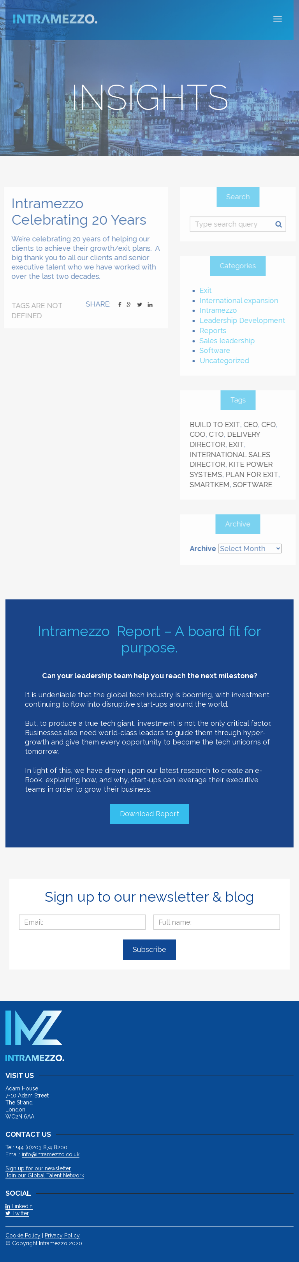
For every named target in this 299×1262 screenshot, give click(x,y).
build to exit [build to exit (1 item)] (217, 424)
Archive (205, 548)
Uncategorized (227, 360)
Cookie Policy (22, 1235)
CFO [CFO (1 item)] (271, 424)
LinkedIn (19, 1206)
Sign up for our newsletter (38, 1168)
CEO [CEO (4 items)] (253, 424)
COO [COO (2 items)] (200, 434)
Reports (215, 330)
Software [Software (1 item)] (255, 484)
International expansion (241, 300)
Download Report (149, 814)
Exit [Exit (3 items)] (238, 444)
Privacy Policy (62, 1235)
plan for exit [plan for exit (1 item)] (254, 474)
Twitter (17, 1213)
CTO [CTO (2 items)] (218, 434)
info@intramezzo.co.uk (50, 1154)
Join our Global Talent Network (44, 1175)
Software (217, 350)
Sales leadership (229, 341)
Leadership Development (245, 320)
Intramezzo (220, 310)
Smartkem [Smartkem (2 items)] (212, 484)
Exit (208, 290)
